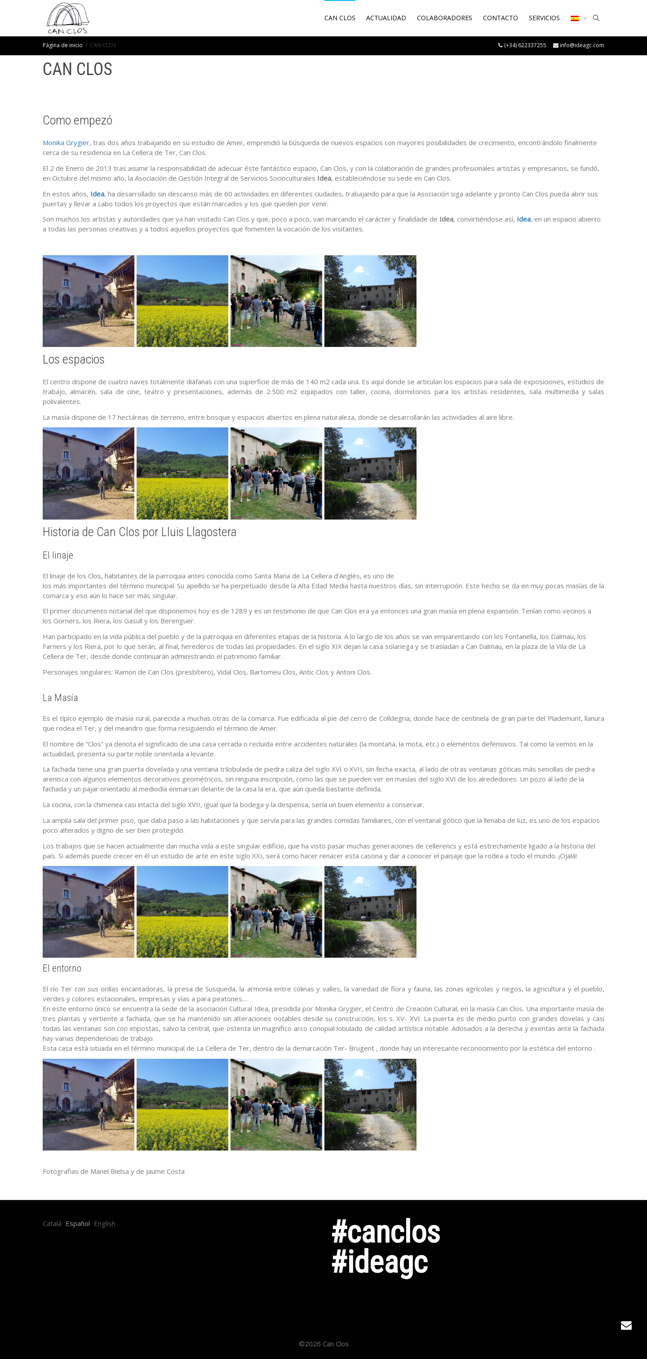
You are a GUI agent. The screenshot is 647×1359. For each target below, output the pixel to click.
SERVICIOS (544, 17)
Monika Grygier (66, 142)
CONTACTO (500, 17)
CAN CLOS (339, 17)
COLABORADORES (444, 17)
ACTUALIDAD (386, 17)
